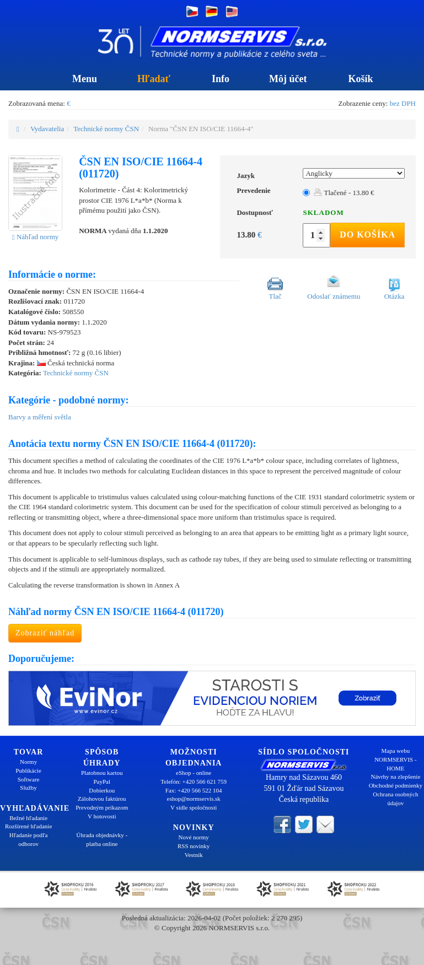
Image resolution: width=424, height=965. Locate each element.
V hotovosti (102, 816)
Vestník (194, 854)
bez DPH (403, 103)
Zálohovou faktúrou (102, 798)
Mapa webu (396, 750)
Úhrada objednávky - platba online (101, 839)
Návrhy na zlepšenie (395, 776)
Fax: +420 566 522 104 (193, 790)
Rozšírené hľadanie (28, 826)
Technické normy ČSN (106, 129)
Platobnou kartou (101, 772)
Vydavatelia (47, 129)
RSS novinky (194, 846)
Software (29, 779)
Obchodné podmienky (395, 785)
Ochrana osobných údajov (395, 798)
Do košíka (367, 234)
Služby (28, 787)
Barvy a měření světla (39, 417)
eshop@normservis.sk (194, 798)
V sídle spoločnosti (193, 807)
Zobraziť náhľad (44, 633)
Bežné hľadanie (28, 818)
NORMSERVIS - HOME (395, 764)
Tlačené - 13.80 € (344, 192)
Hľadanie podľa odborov (28, 839)
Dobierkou (102, 790)
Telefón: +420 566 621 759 (193, 781)
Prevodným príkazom (102, 807)
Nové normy (194, 837)
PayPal (101, 781)
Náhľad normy (35, 237)
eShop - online (193, 772)
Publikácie (28, 770)
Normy (28, 761)
